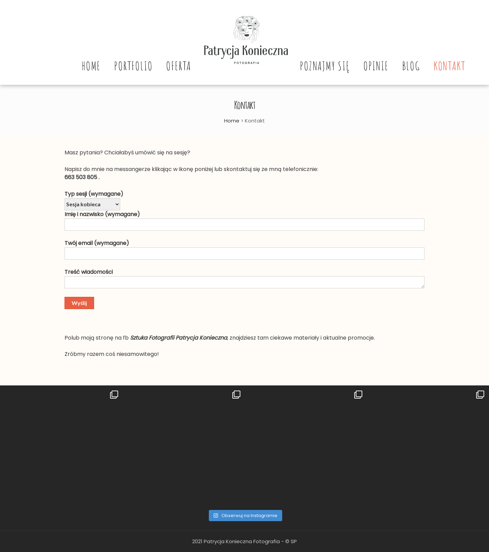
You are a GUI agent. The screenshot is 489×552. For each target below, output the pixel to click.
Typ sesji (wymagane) (94, 194)
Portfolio (133, 65)
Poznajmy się (325, 65)
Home (91, 65)
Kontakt (450, 65)
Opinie (375, 65)
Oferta (178, 65)
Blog (411, 65)
